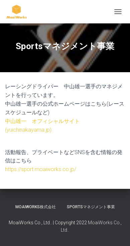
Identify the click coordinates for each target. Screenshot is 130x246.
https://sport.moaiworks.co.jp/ (40, 169)
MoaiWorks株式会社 (35, 207)
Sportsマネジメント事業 (91, 207)
